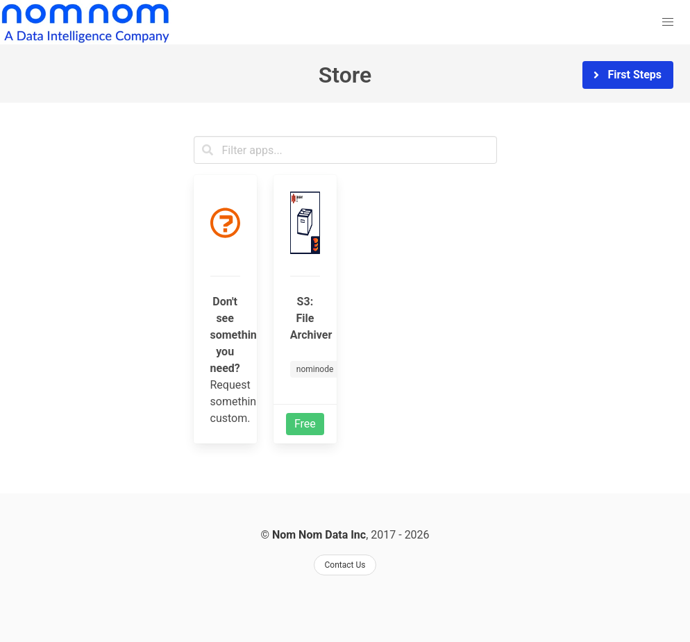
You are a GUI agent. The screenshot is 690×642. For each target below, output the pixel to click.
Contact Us (345, 565)
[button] (668, 22)
